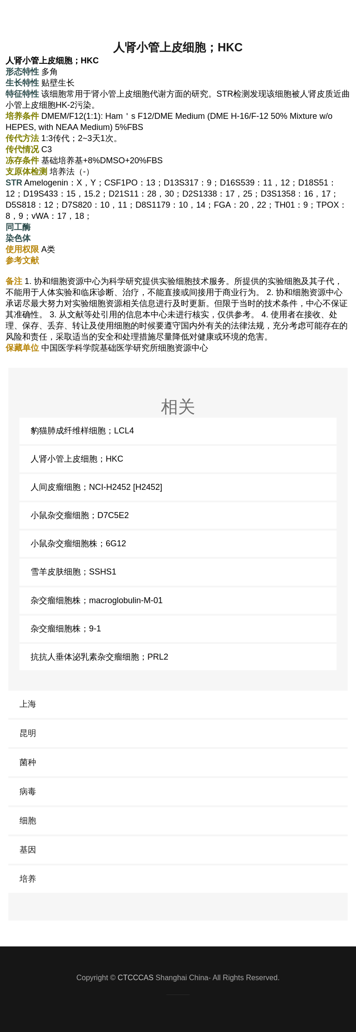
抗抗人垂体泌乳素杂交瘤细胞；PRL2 (99, 656)
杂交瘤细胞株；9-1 (66, 628)
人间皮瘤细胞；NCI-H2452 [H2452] (96, 487)
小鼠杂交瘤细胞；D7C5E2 (80, 515)
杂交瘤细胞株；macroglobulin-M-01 (97, 600)
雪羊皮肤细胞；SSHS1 (73, 571)
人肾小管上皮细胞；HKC (77, 458)
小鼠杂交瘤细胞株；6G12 (78, 543)
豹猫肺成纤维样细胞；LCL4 (82, 430)
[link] (178, 704)
